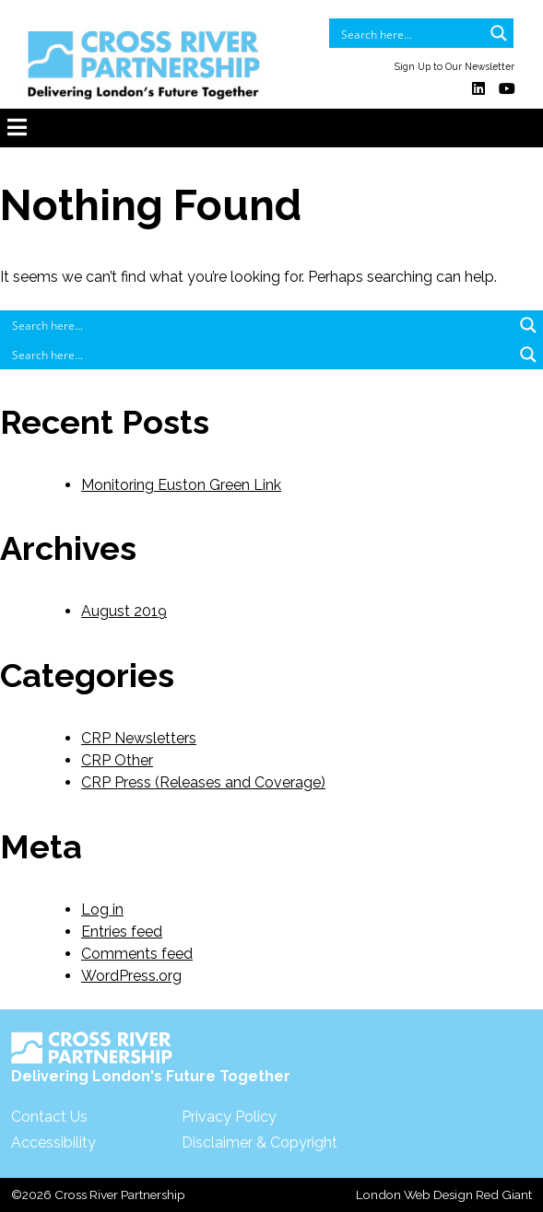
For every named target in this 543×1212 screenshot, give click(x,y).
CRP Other (117, 760)
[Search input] (409, 33)
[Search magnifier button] (499, 33)
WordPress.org (131, 976)
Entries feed (121, 931)
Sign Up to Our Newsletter (454, 66)
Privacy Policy (229, 1116)
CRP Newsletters (138, 738)
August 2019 (124, 611)
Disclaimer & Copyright (259, 1142)
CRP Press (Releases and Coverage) (203, 782)
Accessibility (53, 1142)
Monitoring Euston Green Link (181, 485)
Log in (102, 909)
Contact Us (49, 1116)
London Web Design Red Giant (444, 1194)
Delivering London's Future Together (150, 1058)
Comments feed (137, 953)
